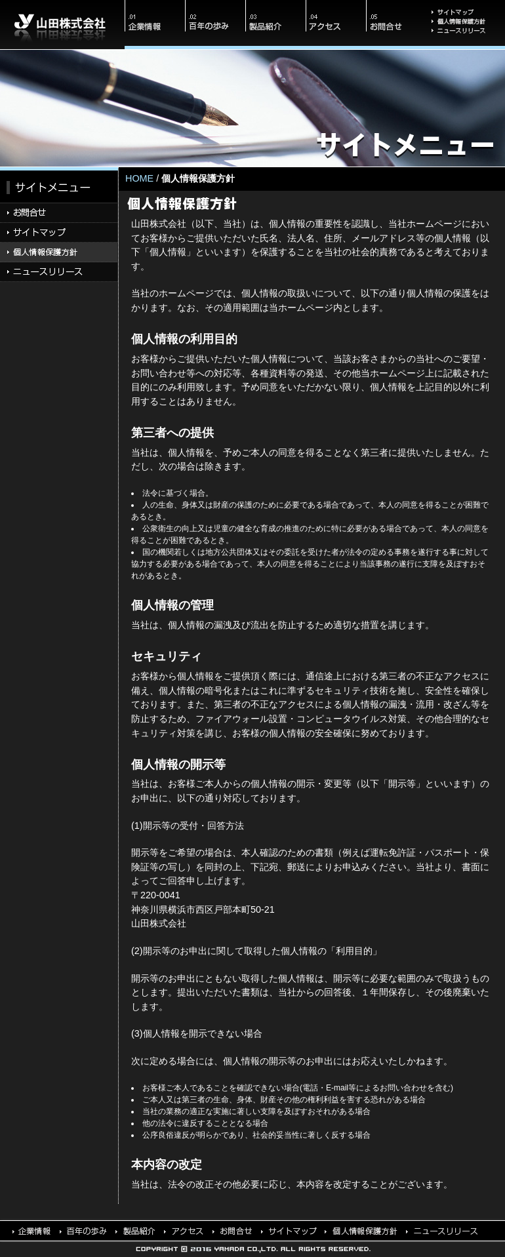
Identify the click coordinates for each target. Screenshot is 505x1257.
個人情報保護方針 (465, 22)
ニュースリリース (465, 38)
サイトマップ (465, 8)
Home (139, 178)
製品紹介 (275, 24)
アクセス (336, 24)
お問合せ (396, 24)
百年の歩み (215, 24)
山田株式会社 (62, 24)
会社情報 (155, 24)
